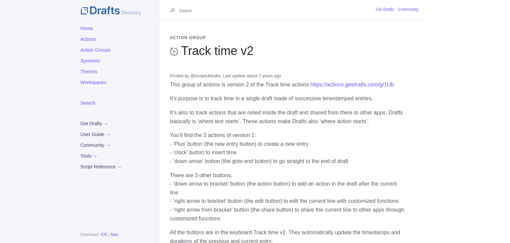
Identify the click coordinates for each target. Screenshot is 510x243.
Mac (115, 234)
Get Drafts (385, 9)
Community (408, 9)
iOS (104, 234)
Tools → (89, 156)
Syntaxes (90, 60)
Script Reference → (101, 166)
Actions (88, 39)
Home (86, 28)
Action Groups (95, 50)
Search (87, 103)
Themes (89, 71)
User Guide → (95, 134)
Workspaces (93, 82)
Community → (95, 145)
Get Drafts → (94, 123)
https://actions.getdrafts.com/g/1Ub (352, 84)
